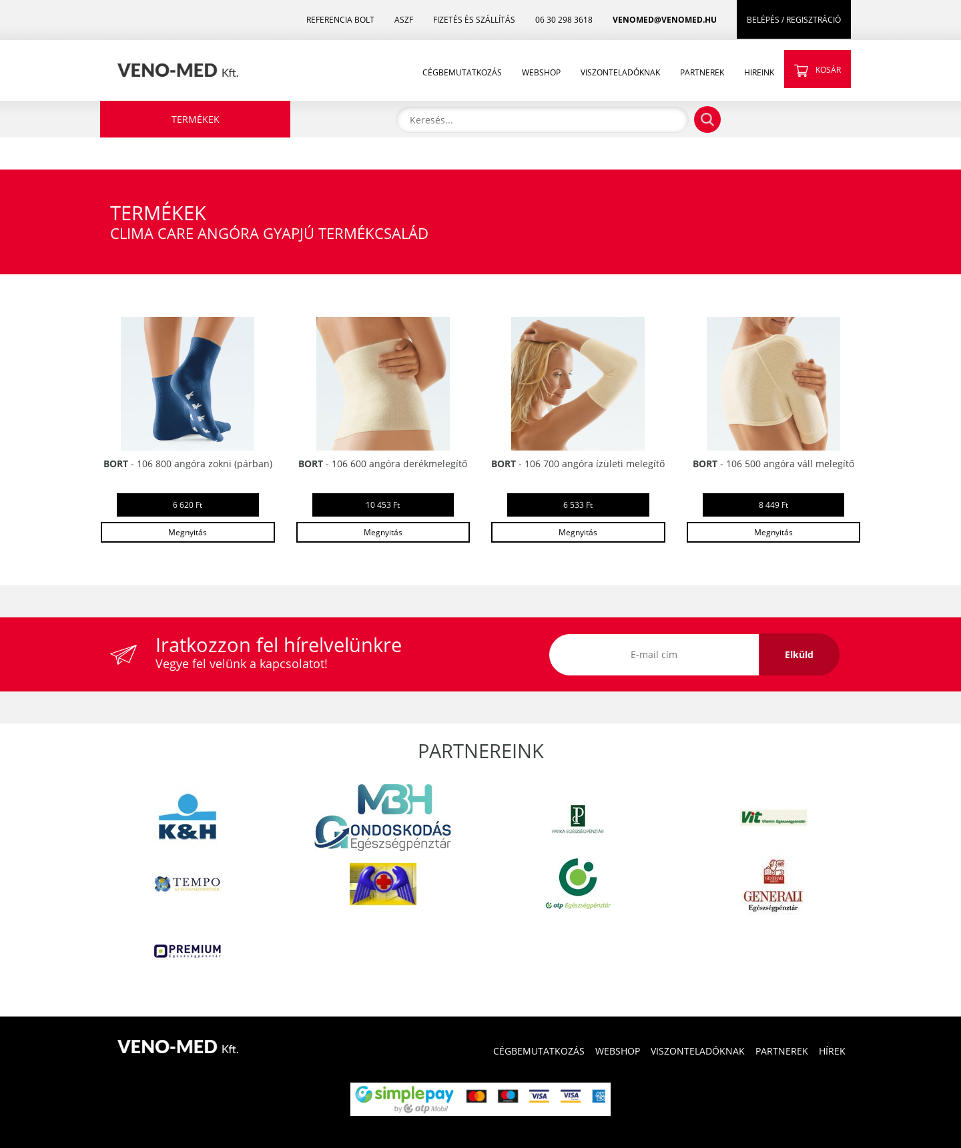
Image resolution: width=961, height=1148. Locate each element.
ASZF (403, 19)
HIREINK (759, 72)
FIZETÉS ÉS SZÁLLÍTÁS (474, 19)
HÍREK (832, 1051)
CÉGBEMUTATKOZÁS (462, 72)
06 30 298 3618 (564, 19)
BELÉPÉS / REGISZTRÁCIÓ (794, 19)
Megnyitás (187, 532)
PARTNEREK (702, 72)
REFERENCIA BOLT (340, 19)
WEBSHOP (541, 72)
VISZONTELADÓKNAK (620, 72)
